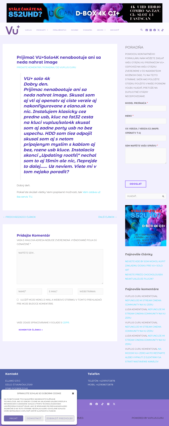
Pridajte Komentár (29, 67)
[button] (73, 393)
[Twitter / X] (158, 30)
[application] (44, 30)
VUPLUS (27, 30)
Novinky (68, 30)
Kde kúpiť (103, 30)
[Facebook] (146, 30)
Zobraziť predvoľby (59, 418)
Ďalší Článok (107, 217)
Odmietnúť (34, 418)
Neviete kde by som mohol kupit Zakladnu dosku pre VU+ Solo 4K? (145, 265)
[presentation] (37, 314)
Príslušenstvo (55, 30)
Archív (91, 30)
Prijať (14, 418)
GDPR (65, 322)
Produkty (39, 30)
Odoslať (136, 184)
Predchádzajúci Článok (19, 217)
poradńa (48, 67)
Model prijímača (136, 103)
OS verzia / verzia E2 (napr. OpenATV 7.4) (142, 130)
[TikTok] (162, 30)
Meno (129, 116)
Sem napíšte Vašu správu (141, 145)
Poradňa (79, 30)
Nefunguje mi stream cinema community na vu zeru (145, 313)
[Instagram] (150, 30)
